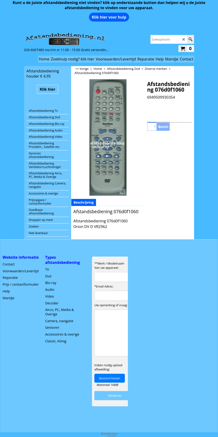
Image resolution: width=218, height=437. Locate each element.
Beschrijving (84, 202)
